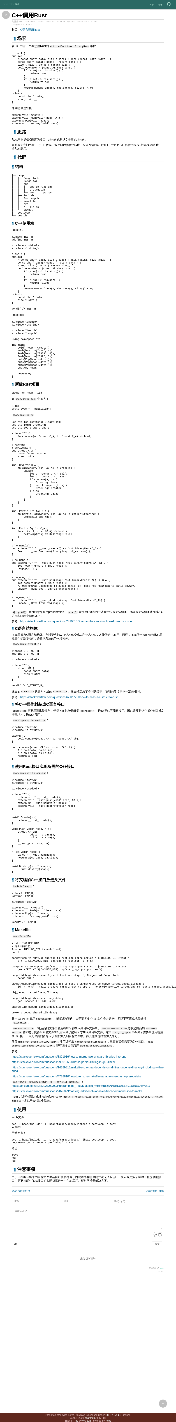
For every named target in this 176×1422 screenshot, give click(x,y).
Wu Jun (86, 1413)
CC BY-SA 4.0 (113, 1407)
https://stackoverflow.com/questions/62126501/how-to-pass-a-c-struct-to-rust (69, 782)
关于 (151, 5)
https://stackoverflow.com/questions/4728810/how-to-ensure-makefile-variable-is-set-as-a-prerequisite (76, 1201)
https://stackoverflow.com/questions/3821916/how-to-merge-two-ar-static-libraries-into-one (69, 1181)
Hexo (108, 1413)
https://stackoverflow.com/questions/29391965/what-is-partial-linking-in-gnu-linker (63, 1187)
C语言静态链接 (21, 1318)
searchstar (11, 4)
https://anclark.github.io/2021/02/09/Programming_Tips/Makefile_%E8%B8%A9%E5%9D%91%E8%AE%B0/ (81, 1210)
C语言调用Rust (30, 29)
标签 (160, 5)
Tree (75, 1413)
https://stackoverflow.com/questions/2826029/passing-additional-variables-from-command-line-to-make (77, 1215)
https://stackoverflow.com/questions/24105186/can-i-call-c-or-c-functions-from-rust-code (76, 700)
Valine (162, 1396)
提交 (157, 1372)
